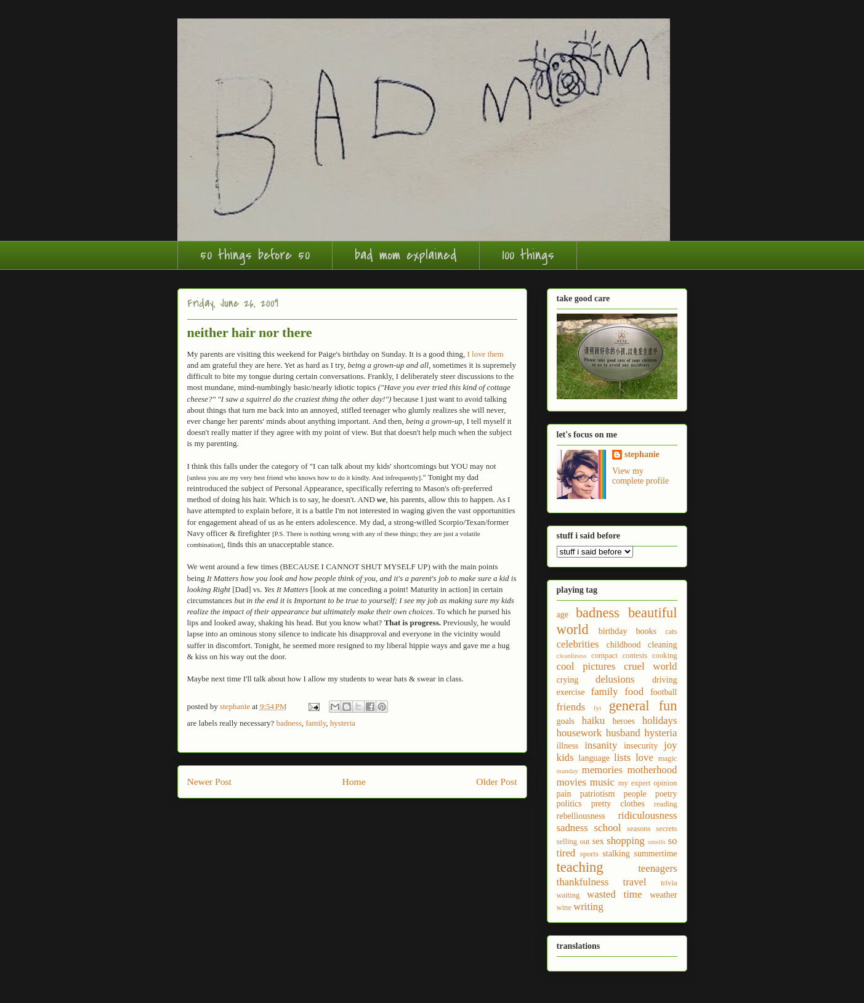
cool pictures (586, 666)
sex (598, 841)
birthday (613, 631)
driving (664, 679)
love (644, 757)
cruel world (650, 666)
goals (566, 721)
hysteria (342, 723)
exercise (571, 692)
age (562, 614)
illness (568, 745)
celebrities (578, 644)
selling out (573, 841)
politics (569, 803)
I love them (485, 354)
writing (588, 906)
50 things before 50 (255, 255)
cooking (664, 655)
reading (665, 804)
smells (657, 841)
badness (289, 723)
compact (604, 655)
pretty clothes (618, 803)
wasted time (614, 894)
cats (671, 631)
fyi (597, 708)
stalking (615, 853)
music (602, 782)
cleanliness (572, 655)
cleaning (662, 644)
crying (568, 679)
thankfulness (583, 882)
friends (571, 707)
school (607, 828)
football (663, 692)
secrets (666, 828)
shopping (626, 841)
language (594, 758)
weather (663, 894)
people (634, 793)
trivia (669, 883)
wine (564, 907)
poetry (666, 793)
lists (622, 757)
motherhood (652, 770)
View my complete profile (640, 475)
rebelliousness (581, 816)
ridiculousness (647, 815)
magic (667, 758)
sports (589, 854)
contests (635, 655)
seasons (638, 828)
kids (565, 757)
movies (571, 782)
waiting (568, 895)
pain (564, 793)
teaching (580, 867)
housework (579, 733)
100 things (528, 255)
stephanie (642, 454)
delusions (615, 679)
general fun (643, 705)
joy (670, 745)
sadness (572, 828)
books (646, 631)
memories (602, 770)
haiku (593, 720)
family (315, 723)
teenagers (657, 868)
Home (353, 781)
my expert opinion (647, 783)
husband (623, 733)
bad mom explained (406, 255)
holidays (659, 720)
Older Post (496, 781)
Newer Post (209, 781)
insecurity (641, 745)
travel (635, 882)
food (634, 691)
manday (567, 770)
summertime (655, 853)
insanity (600, 745)
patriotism (597, 793)
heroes (623, 721)
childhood (624, 644)
